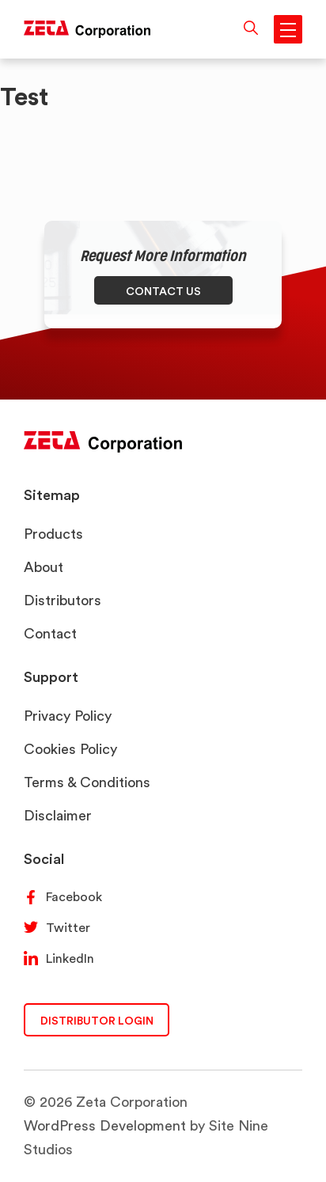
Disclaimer (58, 815)
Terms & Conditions (87, 782)
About (43, 567)
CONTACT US (163, 290)
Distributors (62, 600)
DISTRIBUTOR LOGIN (97, 1020)
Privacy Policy (68, 715)
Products (53, 533)
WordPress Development (105, 1125)
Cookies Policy (70, 749)
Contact (50, 633)
